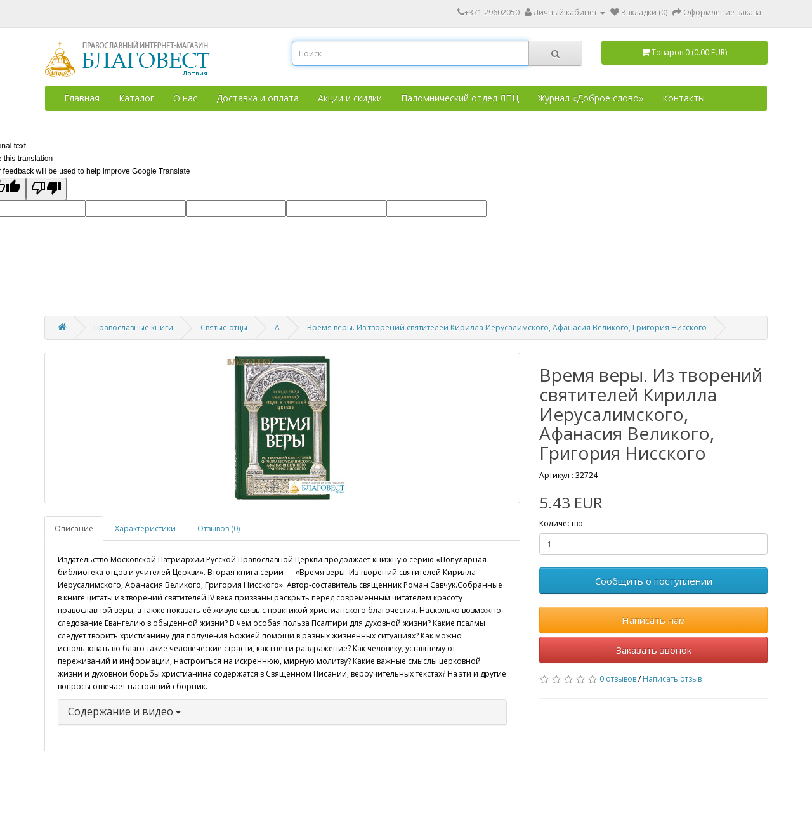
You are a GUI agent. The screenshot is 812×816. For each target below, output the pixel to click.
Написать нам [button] (653, 620)
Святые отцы (223, 327)
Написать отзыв (672, 678)
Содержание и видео (124, 711)
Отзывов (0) (218, 528)
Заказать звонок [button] (653, 650)
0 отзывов (617, 678)
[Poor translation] (46, 189)
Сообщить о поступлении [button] (653, 580)
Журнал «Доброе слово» (590, 98)
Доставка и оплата (257, 98)
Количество (561, 523)
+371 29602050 (488, 12)
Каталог (136, 98)
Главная (82, 98)
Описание (74, 528)
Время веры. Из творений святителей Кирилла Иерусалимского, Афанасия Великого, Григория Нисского (507, 327)
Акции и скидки (350, 98)
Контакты (683, 98)
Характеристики (145, 528)
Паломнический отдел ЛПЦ (460, 98)
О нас (185, 98)
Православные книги (133, 327)
